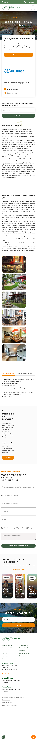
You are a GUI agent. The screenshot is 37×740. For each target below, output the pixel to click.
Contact (21, 656)
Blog (3, 658)
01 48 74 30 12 (8, 457)
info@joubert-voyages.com (9, 669)
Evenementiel (5, 656)
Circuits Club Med (24, 645)
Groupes (4, 653)
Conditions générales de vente (9, 705)
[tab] (8, 373)
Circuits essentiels (7, 648)
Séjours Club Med (24, 648)
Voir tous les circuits (18, 569)
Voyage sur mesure (24, 653)
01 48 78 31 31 (6, 682)
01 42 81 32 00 (6, 667)
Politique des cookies (7, 702)
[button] (33, 7)
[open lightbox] (14, 264)
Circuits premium (7, 645)
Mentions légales (6, 700)
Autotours (22, 650)
